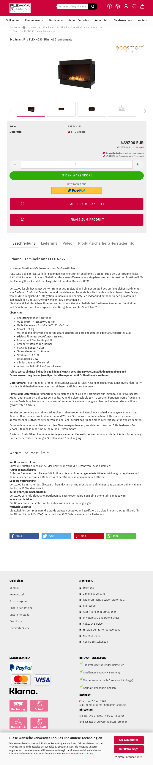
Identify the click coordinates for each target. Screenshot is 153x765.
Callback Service (93, 623)
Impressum (89, 605)
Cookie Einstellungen (95, 641)
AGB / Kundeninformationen (99, 611)
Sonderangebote (19, 601)
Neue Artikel (17, 594)
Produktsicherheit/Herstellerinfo (106, 243)
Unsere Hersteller (20, 614)
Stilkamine (12, 20)
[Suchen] (92, 6)
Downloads (16, 621)
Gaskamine (56, 20)
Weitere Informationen (128, 757)
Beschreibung (23, 243)
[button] (118, 6)
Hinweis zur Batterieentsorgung (101, 629)
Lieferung (49, 243)
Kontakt (14, 587)
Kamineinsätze (34, 20)
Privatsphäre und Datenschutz (101, 617)
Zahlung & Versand (94, 593)
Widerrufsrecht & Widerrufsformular (104, 599)
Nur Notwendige (128, 749)
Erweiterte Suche (20, 628)
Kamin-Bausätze (78, 20)
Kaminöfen (101, 20)
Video (67, 243)
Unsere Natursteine (21, 608)
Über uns (88, 587)
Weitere (142, 20)
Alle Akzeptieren (128, 740)
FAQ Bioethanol (92, 635)
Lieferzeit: (15, 132)
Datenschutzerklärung (80, 753)
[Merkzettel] (134, 6)
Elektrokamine (123, 20)
